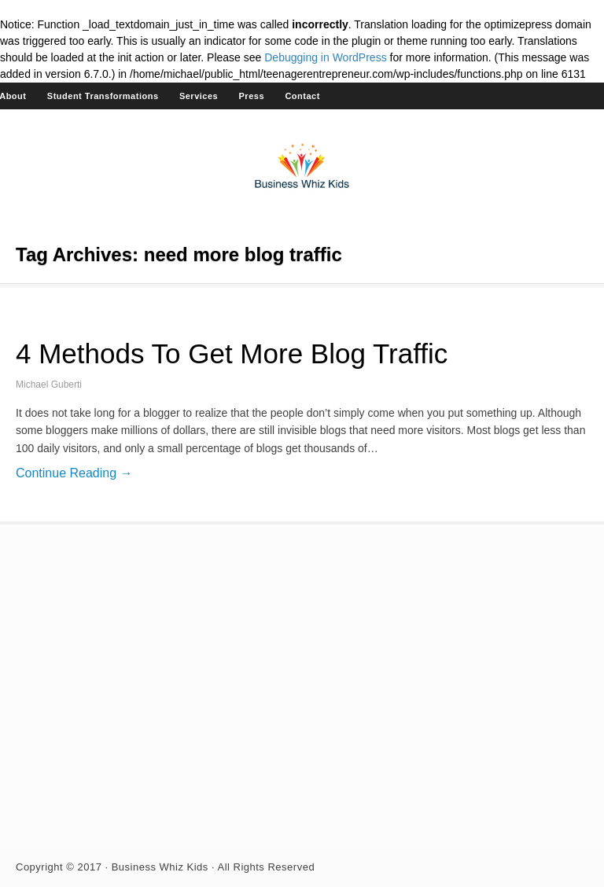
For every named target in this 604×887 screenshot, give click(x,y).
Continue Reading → (74, 473)
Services (198, 96)
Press (251, 96)
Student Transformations (103, 96)
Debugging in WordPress (325, 57)
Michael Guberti (49, 384)
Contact (302, 96)
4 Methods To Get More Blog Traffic (231, 353)
